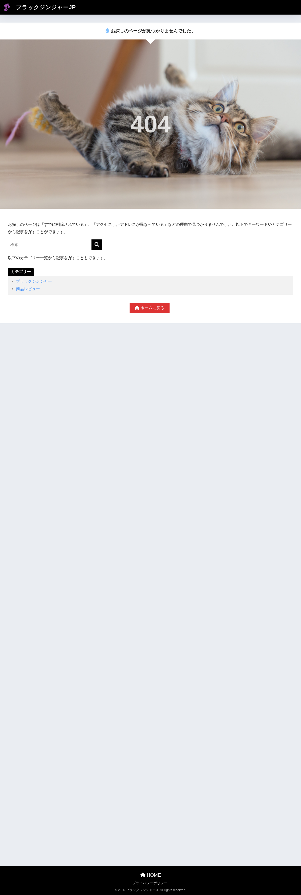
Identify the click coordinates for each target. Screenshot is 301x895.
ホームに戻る (149, 308)
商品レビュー (28, 289)
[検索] (96, 244)
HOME (150, 875)
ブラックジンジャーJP (38, 7)
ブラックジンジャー (34, 281)
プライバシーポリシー (149, 883)
